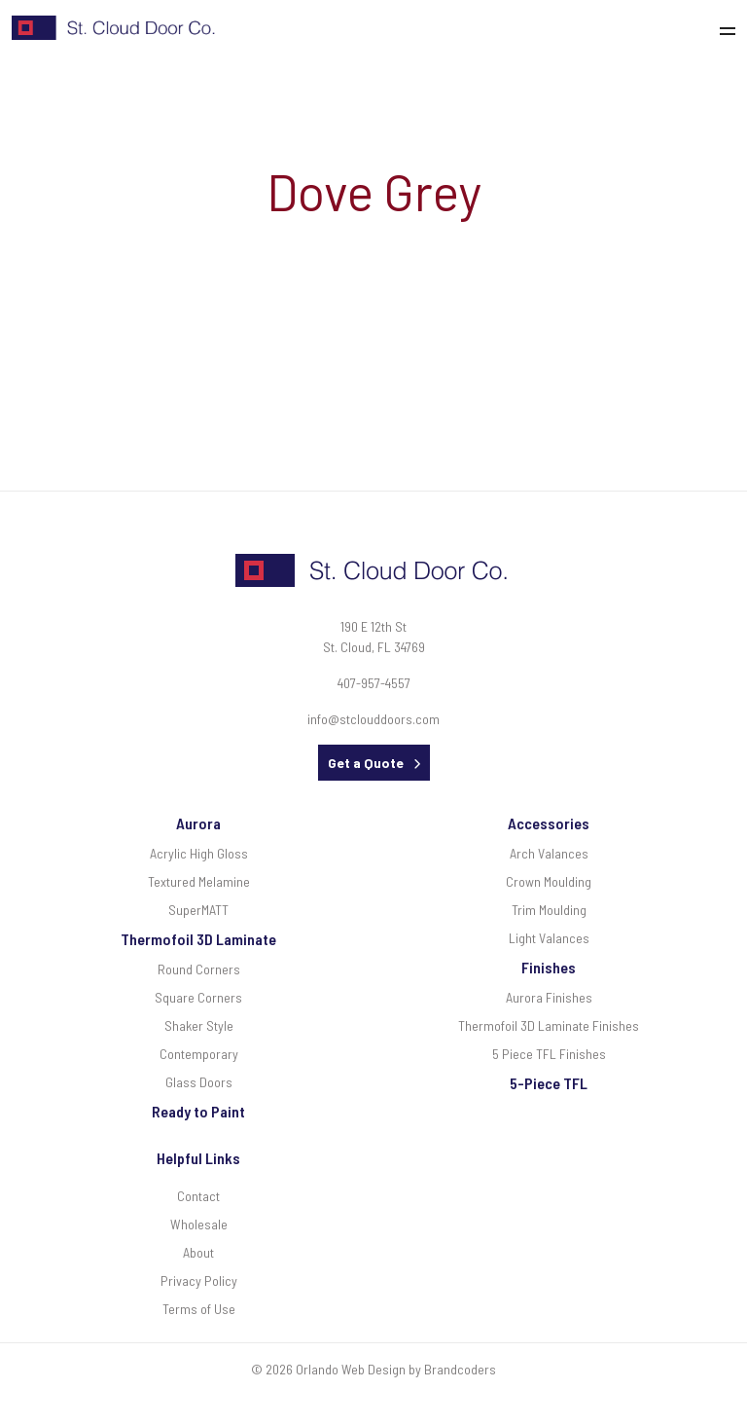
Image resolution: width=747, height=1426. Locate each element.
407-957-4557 (374, 683)
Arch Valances (549, 853)
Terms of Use (198, 1308)
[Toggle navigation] (733, 28)
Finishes (548, 967)
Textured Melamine (199, 881)
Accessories (548, 823)
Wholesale (199, 1224)
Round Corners (199, 969)
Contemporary (199, 1053)
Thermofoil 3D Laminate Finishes (548, 1025)
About (198, 1252)
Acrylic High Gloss (199, 853)
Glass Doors (198, 1082)
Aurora (198, 823)
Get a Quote (366, 762)
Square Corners (198, 997)
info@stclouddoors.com (373, 719)
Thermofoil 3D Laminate (198, 939)
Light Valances (549, 938)
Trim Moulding (549, 909)
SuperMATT (198, 909)
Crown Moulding (548, 881)
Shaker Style (198, 1025)
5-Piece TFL (548, 1083)
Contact (198, 1196)
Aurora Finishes (549, 997)
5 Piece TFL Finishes (549, 1053)
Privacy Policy (198, 1280)
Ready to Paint (198, 1111)
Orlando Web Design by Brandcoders (396, 1369)
